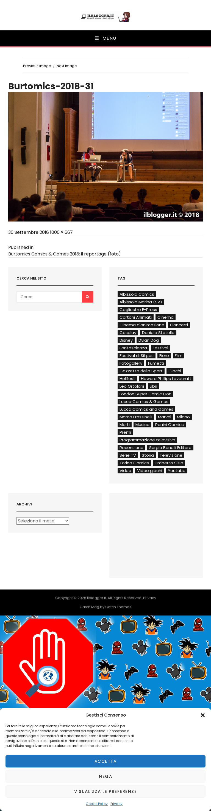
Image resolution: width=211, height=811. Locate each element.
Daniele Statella (158, 332)
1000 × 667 (61, 232)
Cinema (165, 317)
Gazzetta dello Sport (141, 371)
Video (125, 470)
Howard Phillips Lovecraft (166, 378)
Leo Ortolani (132, 386)
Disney (126, 340)
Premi (125, 432)
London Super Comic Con (145, 394)
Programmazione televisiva (147, 440)
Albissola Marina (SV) (141, 302)
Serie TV (128, 455)
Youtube (176, 470)
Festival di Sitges (137, 355)
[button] (203, 715)
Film (178, 355)
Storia (148, 455)
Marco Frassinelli (136, 417)
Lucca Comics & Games (144, 401)
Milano (183, 417)
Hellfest (127, 378)
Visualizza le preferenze (105, 791)
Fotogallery (131, 363)
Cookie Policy (97, 803)
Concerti (179, 325)
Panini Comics (169, 424)
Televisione (171, 455)
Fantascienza (133, 348)
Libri (153, 386)
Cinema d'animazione (142, 325)
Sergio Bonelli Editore (170, 447)
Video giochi (149, 470)
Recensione (131, 447)
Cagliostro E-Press (138, 309)
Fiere (164, 355)
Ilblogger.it (96, 597)
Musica (142, 424)
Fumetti (156, 363)
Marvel (164, 417)
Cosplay (128, 332)
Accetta (106, 761)
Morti (125, 424)
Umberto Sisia (169, 463)
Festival (160, 348)
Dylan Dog (148, 340)
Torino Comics (134, 463)
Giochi (174, 371)
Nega (105, 776)
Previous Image (37, 65)
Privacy (116, 803)
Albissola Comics (137, 294)
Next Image (67, 65)
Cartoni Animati (136, 317)
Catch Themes (118, 606)
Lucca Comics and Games (146, 409)
